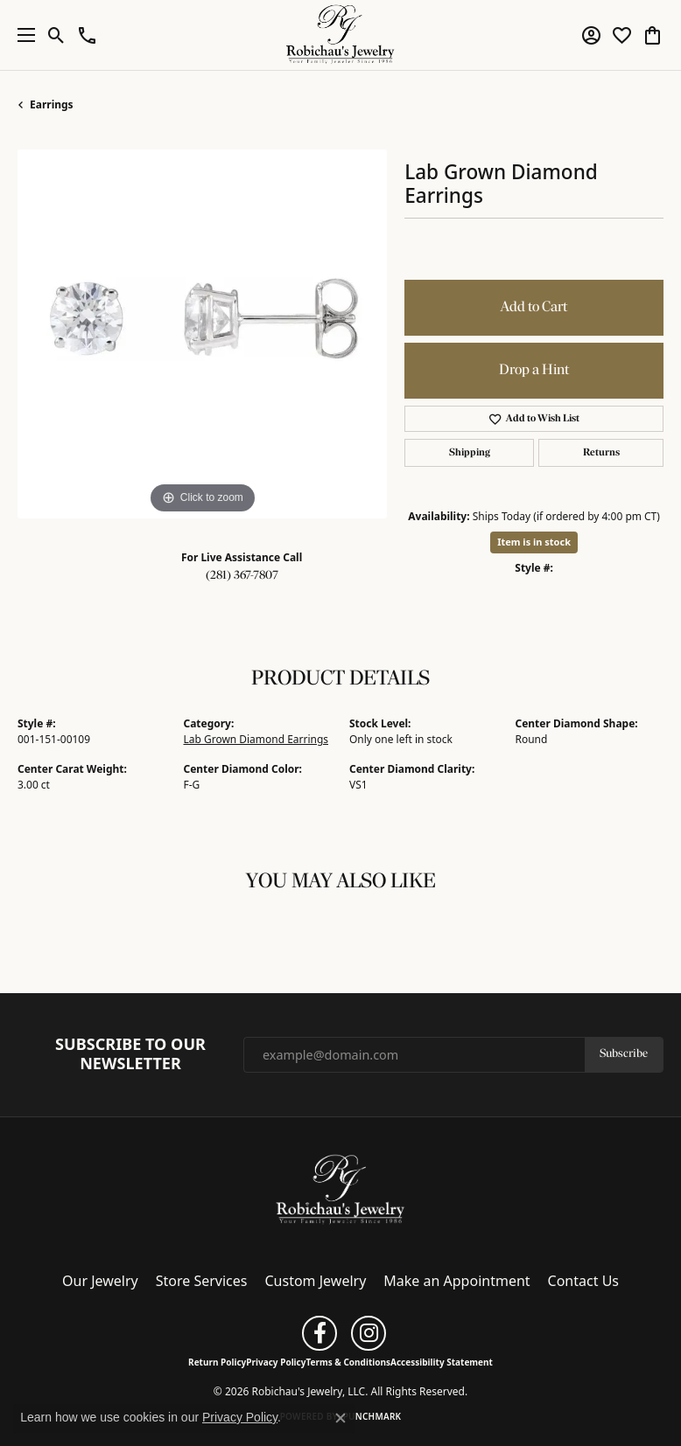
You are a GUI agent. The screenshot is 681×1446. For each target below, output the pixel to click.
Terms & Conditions (347, 1362)
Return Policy (217, 1362)
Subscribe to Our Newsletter (130, 1054)
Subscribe (624, 1054)
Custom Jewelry (316, 1280)
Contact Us (583, 1280)
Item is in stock (534, 541)
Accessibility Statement (441, 1362)
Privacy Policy (275, 1362)
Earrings (52, 104)
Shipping (469, 453)
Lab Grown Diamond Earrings (256, 739)
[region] (202, 333)
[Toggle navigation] (22, 35)
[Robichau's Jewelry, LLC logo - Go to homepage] (341, 35)
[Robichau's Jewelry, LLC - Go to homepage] (340, 1189)
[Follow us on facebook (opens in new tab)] (319, 1333)
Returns (601, 453)
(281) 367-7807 (242, 575)
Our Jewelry (100, 1280)
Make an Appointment (456, 1280)
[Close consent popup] (340, 1418)
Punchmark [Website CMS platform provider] (372, 1416)
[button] (56, 34)
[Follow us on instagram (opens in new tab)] (368, 1333)
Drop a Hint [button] (534, 370)
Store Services (202, 1280)
